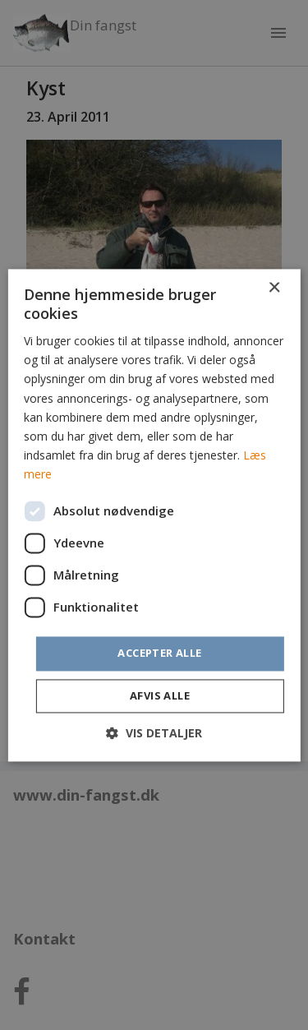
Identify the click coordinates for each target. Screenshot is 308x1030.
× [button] (274, 288)
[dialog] (154, 515)
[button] (154, 733)
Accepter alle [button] (159, 652)
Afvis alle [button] (160, 695)
